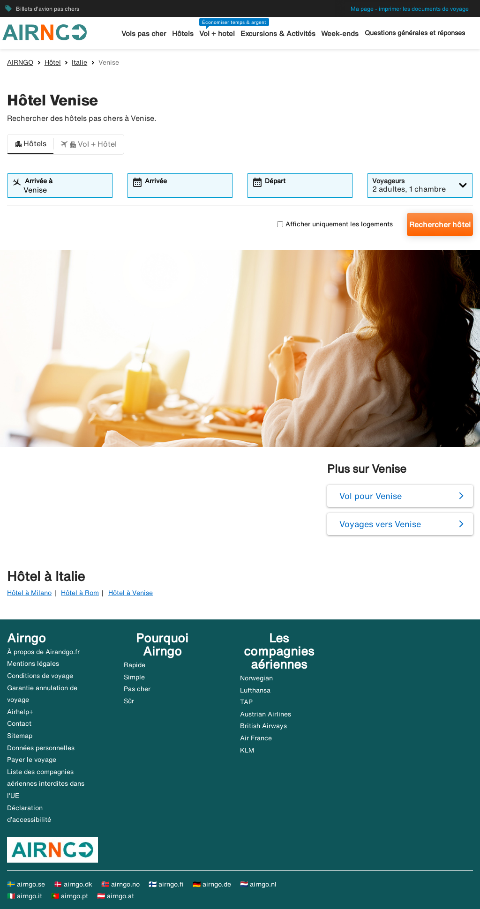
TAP (246, 702)
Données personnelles (41, 748)
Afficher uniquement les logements (335, 224)
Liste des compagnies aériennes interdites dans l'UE (45, 783)
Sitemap (19, 735)
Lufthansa (255, 690)
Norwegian (256, 678)
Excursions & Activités (277, 33)
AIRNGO (20, 62)
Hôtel (53, 62)
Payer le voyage (31, 759)
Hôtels (183, 33)
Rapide (134, 665)
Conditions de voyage (40, 675)
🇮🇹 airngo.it (24, 896)
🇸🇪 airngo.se (26, 884)
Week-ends (340, 33)
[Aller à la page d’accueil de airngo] (44, 31)
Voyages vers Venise (380, 524)
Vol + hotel (217, 33)
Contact (19, 723)
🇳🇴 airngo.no (120, 884)
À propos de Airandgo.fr (43, 651)
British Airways (263, 726)
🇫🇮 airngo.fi (166, 884)
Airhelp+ (20, 711)
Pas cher (137, 688)
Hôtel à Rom (80, 592)
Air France (256, 738)
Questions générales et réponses (415, 33)
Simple (134, 677)
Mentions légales (33, 663)
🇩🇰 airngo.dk (73, 884)
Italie (79, 62)
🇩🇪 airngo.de (212, 884)
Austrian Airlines (265, 714)
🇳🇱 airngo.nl (258, 884)
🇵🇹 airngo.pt (69, 896)
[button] (30, 144)
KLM (247, 750)
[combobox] (65, 189)
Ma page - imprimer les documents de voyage (410, 9)
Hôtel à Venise (130, 592)
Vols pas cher (143, 33)
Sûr (129, 701)
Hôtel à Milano (29, 592)
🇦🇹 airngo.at (115, 896)
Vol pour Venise (370, 496)
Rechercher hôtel (440, 224)
